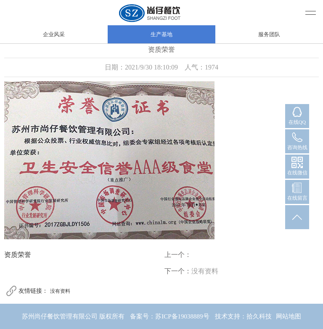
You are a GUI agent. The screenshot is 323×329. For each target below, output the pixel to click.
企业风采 (54, 34)
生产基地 (161, 34)
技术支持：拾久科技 (243, 316)
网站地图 (288, 316)
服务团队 (269, 34)
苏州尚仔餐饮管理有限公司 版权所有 (73, 316)
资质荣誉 (17, 254)
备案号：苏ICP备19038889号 (169, 316)
